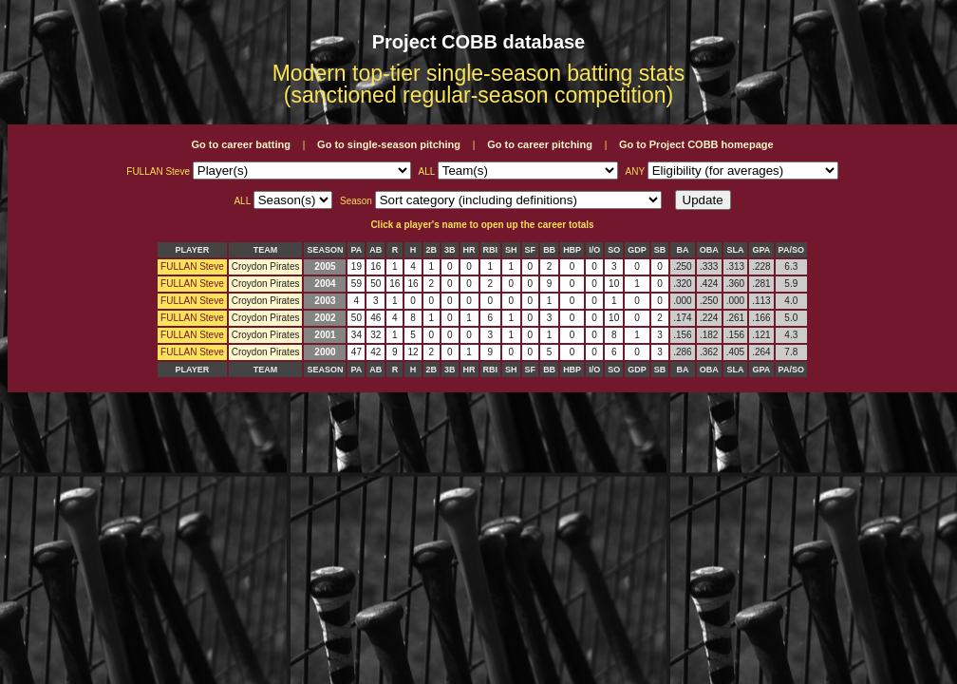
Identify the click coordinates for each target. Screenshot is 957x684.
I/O (594, 250)
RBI (490, 250)
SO (614, 250)
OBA (709, 250)
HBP (572, 250)
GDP (637, 250)
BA (682, 250)
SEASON (325, 250)
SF (530, 250)
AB (375, 250)
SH (511, 250)
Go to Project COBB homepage (696, 144)
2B (432, 250)
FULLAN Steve (192, 266)
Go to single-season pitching (388, 144)
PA (356, 250)
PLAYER (193, 250)
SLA (734, 250)
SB (660, 250)
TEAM (265, 250)
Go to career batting (241, 144)
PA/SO (791, 250)
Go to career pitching (539, 144)
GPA (761, 250)
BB (549, 250)
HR (469, 250)
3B (450, 250)
